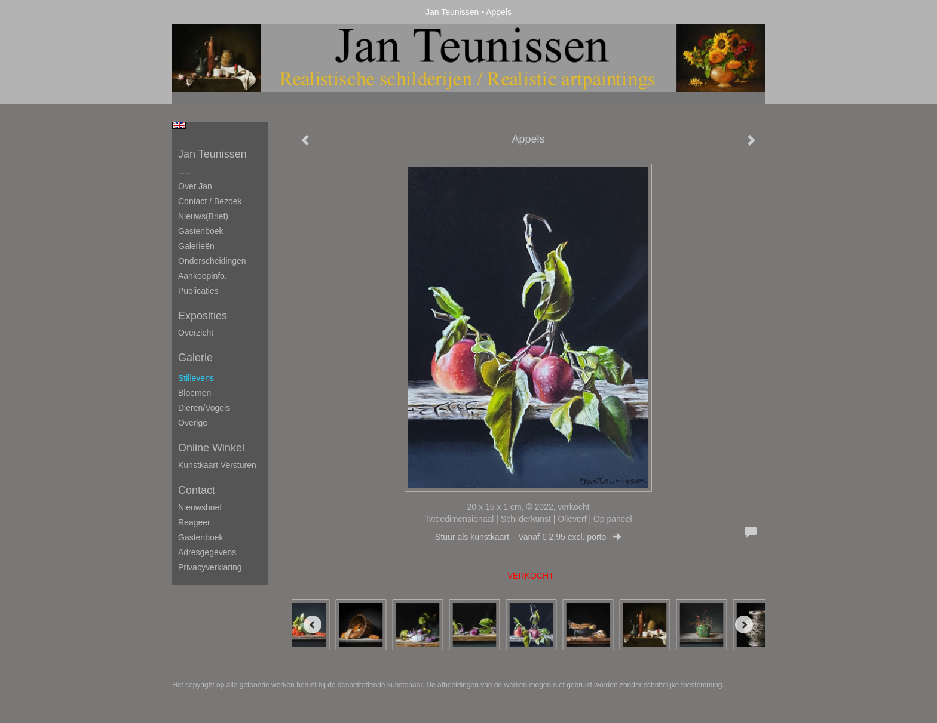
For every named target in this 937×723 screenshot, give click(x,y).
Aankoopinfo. (202, 276)
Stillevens (196, 378)
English (179, 125)
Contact (196, 490)
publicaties (198, 291)
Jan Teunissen (452, 12)
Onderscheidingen (212, 261)
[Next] (744, 624)
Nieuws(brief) (203, 216)
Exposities (202, 316)
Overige (192, 422)
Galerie (195, 358)
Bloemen (194, 393)
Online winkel (211, 448)
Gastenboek (200, 231)
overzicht (195, 332)
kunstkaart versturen (217, 465)
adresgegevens (207, 552)
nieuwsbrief (200, 507)
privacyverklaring (210, 567)
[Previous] (312, 624)
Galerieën (196, 246)
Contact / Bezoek (210, 201)
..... (183, 171)
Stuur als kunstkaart (528, 537)
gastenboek (200, 537)
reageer (194, 522)
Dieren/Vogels (204, 408)
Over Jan (195, 186)
